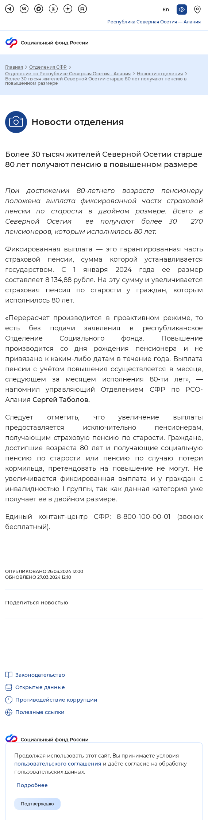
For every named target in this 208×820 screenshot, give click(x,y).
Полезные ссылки (40, 712)
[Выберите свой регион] (198, 9)
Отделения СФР (48, 67)
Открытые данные (40, 687)
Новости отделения (160, 74)
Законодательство (40, 674)
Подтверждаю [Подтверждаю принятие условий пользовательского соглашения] (37, 803)
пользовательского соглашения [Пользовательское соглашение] (57, 763)
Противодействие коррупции (56, 699)
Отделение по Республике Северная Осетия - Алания (68, 74)
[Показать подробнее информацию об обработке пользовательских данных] (32, 785)
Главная (14, 67)
